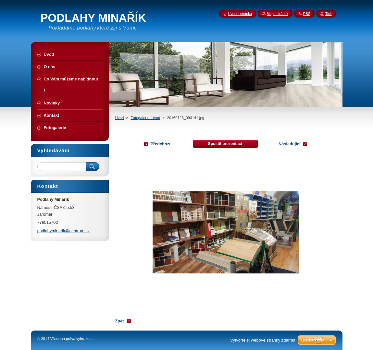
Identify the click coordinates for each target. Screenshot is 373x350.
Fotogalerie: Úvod (145, 118)
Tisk (328, 14)
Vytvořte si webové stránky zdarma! (263, 340)
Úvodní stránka (240, 14)
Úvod (119, 118)
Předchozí (160, 143)
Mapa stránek (277, 14)
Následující (290, 143)
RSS (306, 14)
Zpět (119, 321)
